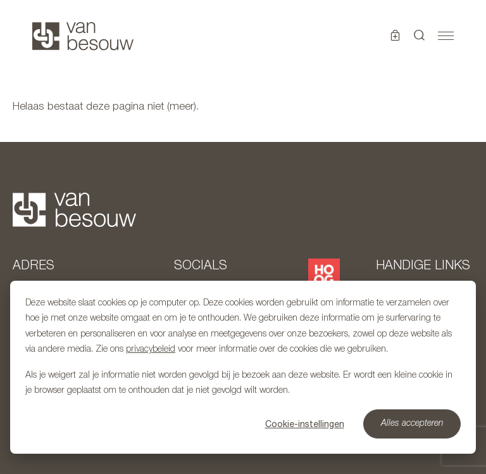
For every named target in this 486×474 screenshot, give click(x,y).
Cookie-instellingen (304, 424)
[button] (419, 36)
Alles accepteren (412, 424)
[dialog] (243, 367)
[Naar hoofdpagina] (83, 36)
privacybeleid (150, 349)
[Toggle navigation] (446, 36)
